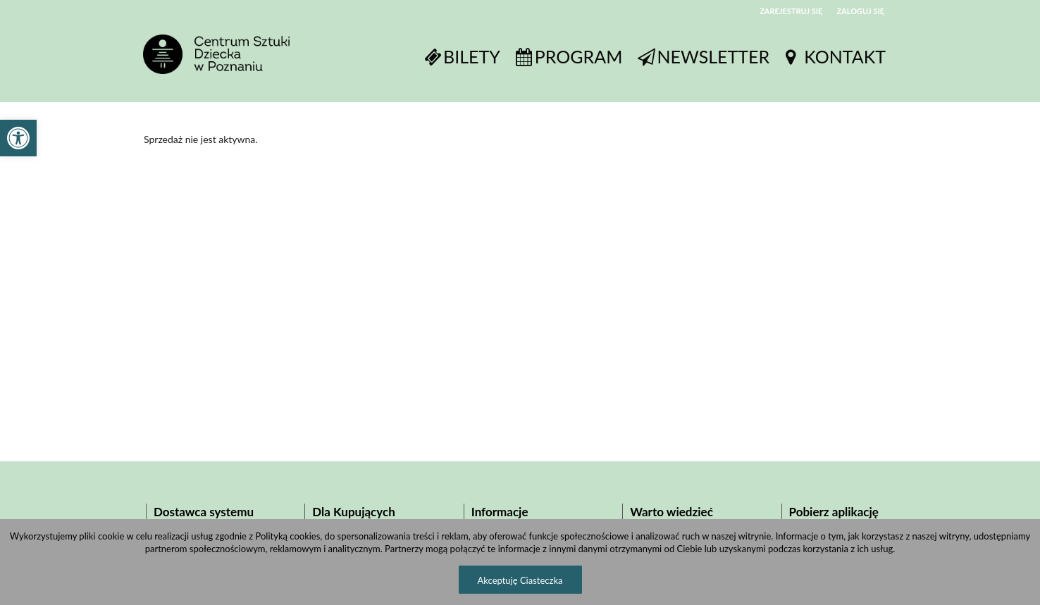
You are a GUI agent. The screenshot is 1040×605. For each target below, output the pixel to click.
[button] (18, 138)
